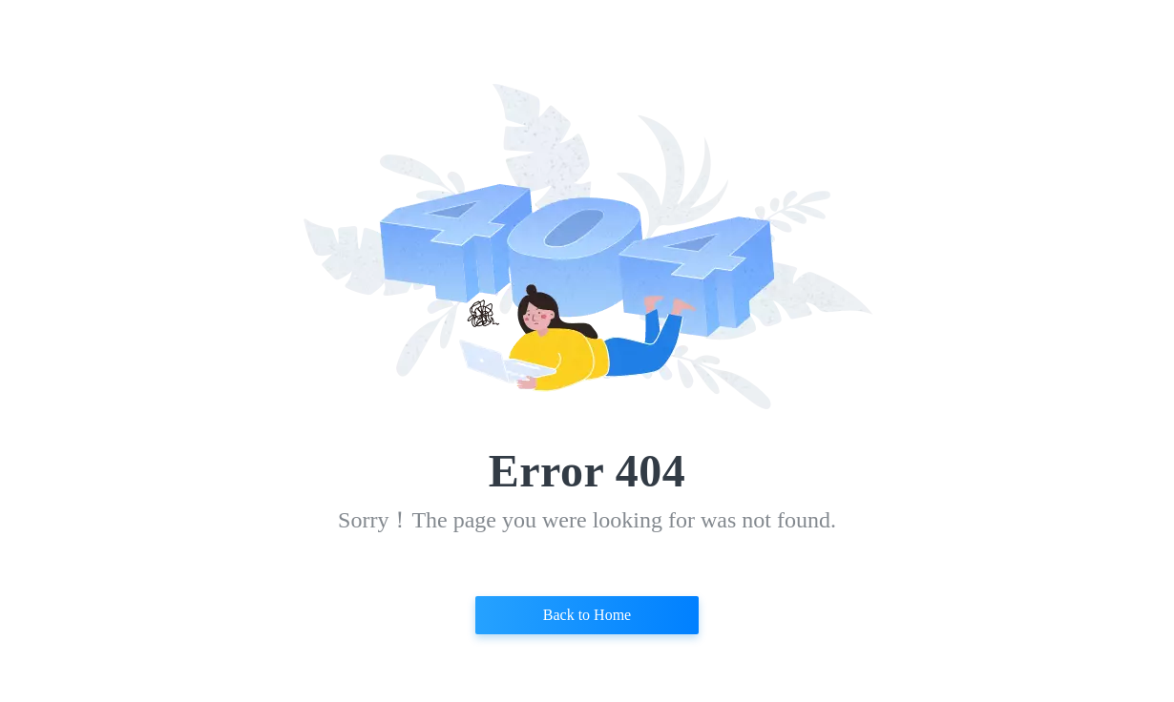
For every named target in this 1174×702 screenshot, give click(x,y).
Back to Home (587, 615)
